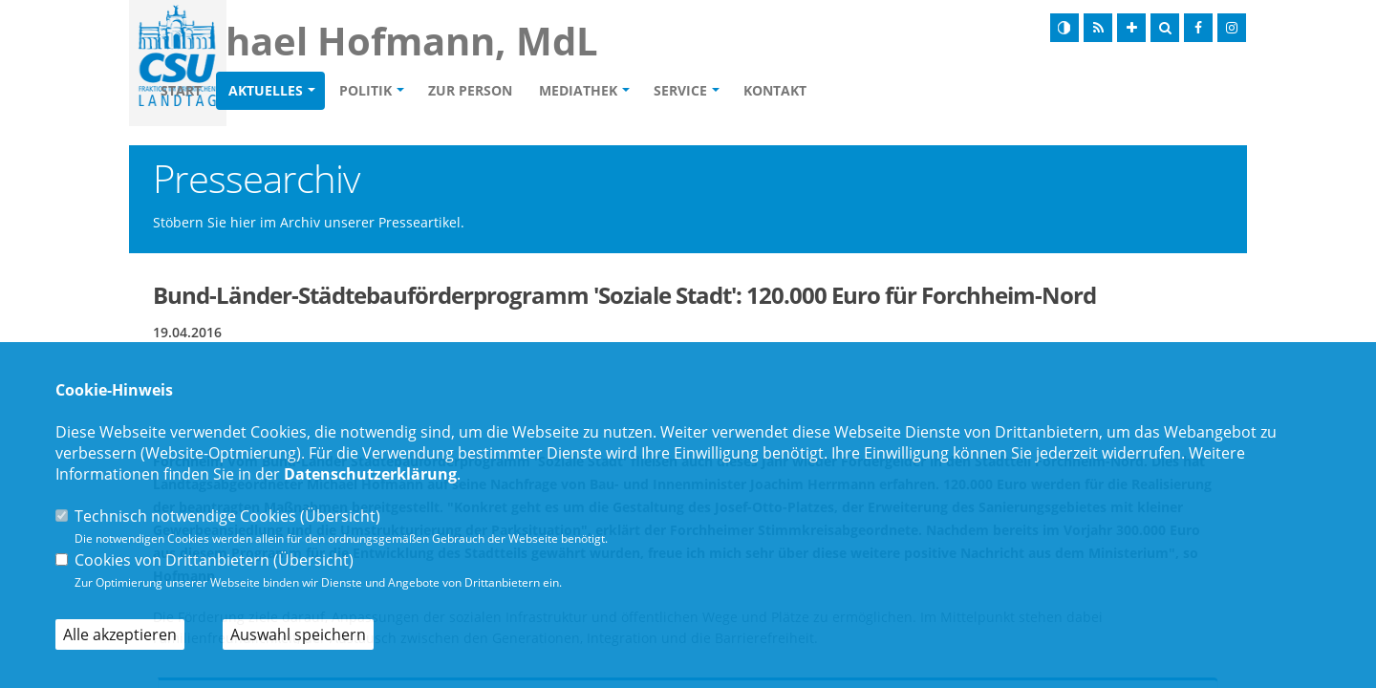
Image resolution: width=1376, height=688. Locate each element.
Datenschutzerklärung (370, 473)
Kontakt (884, 91)
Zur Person (580, 91)
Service (790, 91)
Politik (475, 91)
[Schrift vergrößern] (1131, 27)
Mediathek (688, 91)
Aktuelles (375, 91)
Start (291, 91)
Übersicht (340, 516)
